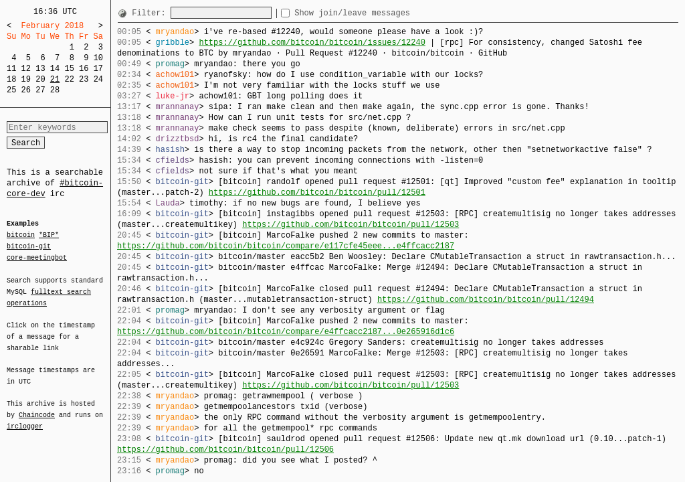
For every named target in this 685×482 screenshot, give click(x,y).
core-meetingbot (37, 257)
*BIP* (49, 235)
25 (11, 90)
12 (26, 68)
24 (98, 79)
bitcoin (21, 235)
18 (11, 79)
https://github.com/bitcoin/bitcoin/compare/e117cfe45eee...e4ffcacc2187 (285, 246)
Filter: (151, 13)
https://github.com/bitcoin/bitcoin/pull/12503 (350, 224)
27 (40, 90)
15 (69, 68)
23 (83, 79)
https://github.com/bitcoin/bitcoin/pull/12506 (225, 449)
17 (98, 68)
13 (40, 68)
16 (83, 68)
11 (11, 68)
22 (69, 79)
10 (98, 58)
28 (55, 90)
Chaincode (37, 407)
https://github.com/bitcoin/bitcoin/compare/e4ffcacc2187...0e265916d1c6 (285, 331)
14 (55, 68)
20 (40, 79)
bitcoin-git (29, 246)
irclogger (25, 417)
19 (26, 79)
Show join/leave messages (376, 13)
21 (55, 79)
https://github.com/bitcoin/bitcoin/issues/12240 (312, 42)
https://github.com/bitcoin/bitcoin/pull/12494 (485, 299)
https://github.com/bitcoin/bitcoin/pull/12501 (317, 192)
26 (26, 90)
